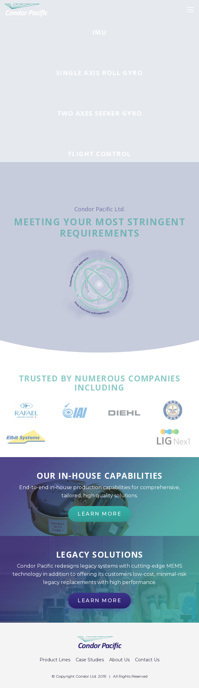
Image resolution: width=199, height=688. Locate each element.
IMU (99, 32)
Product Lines (55, 660)
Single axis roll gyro (99, 73)
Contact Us (147, 660)
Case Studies (90, 660)
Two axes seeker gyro (99, 113)
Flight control (99, 154)
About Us (119, 660)
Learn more (99, 514)
